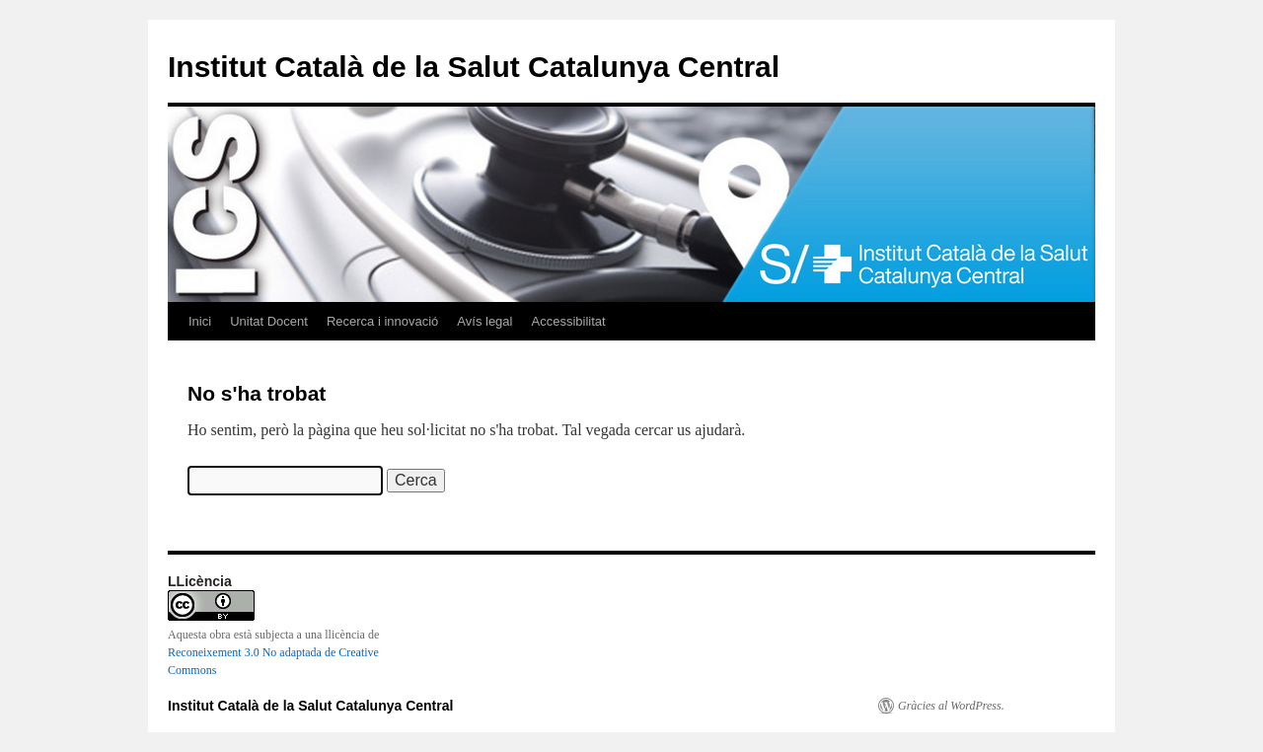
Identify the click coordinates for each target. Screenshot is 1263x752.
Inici (199, 321)
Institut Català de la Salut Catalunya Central (474, 66)
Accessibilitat (568, 321)
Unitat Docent (269, 321)
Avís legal (484, 321)
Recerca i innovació (382, 321)
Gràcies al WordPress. (951, 706)
